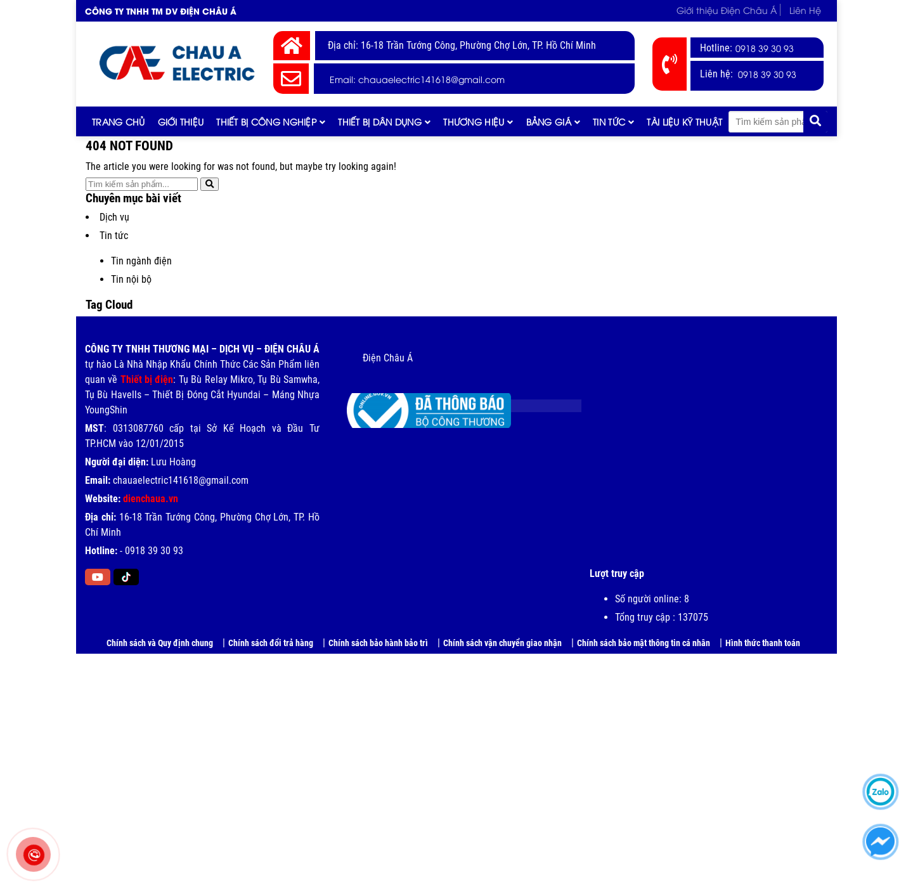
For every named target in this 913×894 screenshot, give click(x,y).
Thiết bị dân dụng (380, 121)
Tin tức (609, 121)
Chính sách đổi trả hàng (270, 643)
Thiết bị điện (147, 379)
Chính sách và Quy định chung (160, 643)
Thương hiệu (473, 121)
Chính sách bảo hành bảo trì (378, 643)
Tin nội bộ (131, 279)
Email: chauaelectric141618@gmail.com (417, 79)
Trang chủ (118, 121)
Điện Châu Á (388, 358)
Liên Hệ (805, 10)
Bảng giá (548, 121)
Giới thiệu (181, 121)
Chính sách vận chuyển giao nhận (502, 643)
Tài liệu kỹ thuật (684, 121)
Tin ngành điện (141, 261)
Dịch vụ (114, 217)
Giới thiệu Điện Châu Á (727, 10)
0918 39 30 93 (764, 48)
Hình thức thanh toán (762, 643)
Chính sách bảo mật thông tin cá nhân (643, 643)
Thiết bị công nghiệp (266, 121)
